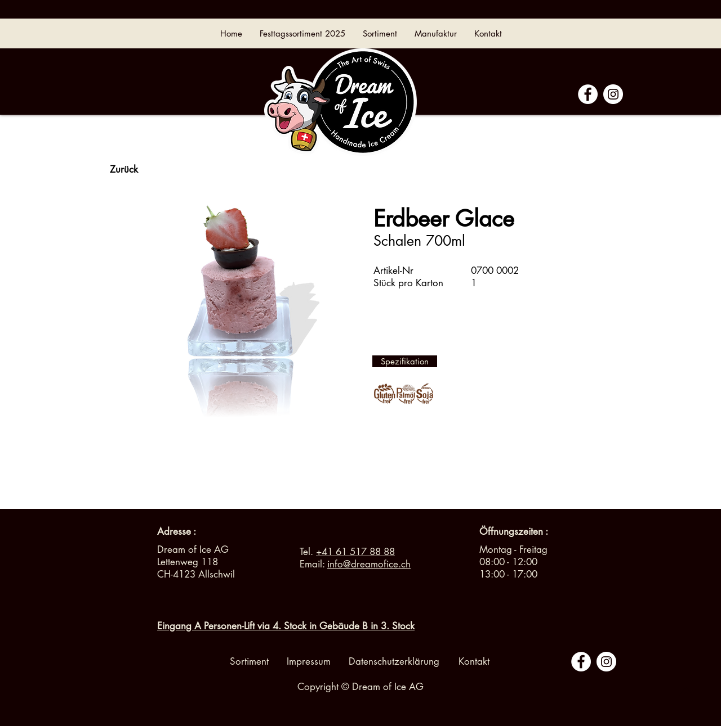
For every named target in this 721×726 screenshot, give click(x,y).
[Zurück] (124, 170)
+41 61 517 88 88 (355, 551)
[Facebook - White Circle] (588, 94)
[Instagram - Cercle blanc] (613, 94)
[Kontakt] (474, 662)
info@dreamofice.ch (369, 564)
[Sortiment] (249, 662)
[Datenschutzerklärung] (394, 662)
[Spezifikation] (404, 361)
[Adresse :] (176, 532)
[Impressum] (309, 662)
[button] (513, 532)
